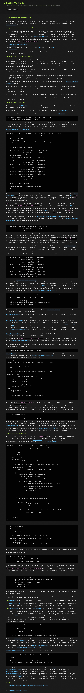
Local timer (13, 46)
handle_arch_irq (11, 25)
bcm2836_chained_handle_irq (26, 647)
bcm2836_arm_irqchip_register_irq (43, 290)
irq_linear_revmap (12, 671)
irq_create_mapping (53, 310)
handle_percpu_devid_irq (19, 329)
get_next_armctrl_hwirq (13, 670)
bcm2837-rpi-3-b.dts (40, 36)
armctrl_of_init (52, 442)
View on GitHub (12, 9)
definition (61, 114)
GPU (13, 326)
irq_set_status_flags (13, 334)
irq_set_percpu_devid (13, 314)
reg (71, 205)
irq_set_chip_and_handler (14, 321)
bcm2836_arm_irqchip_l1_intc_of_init (18, 130)
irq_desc (53, 427)
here (40, 47)
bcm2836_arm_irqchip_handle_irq (42, 355)
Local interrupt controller (18, 44)
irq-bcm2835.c (37, 440)
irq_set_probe (13, 608)
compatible (64, 110)
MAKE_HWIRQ (12, 600)
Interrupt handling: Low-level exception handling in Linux (28, 685)
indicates (17, 639)
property (22, 640)
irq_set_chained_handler (40, 646)
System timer (13, 49)
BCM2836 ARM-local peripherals (26, 280)
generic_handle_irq (12, 673)
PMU (74, 324)
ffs (7, 423)
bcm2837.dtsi (23, 106)
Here (43, 285)
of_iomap (45, 210)
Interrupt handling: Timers (18, 690)
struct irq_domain (70, 246)
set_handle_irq (11, 354)
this (16, 615)
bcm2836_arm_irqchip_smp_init (20, 340)
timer (66, 324)
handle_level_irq (14, 604)
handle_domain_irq (12, 425)
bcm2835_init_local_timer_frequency (49, 217)
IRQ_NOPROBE (37, 608)
